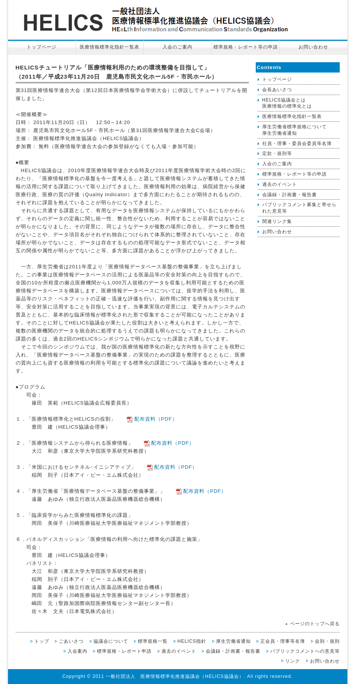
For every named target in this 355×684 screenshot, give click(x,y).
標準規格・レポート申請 (124, 651)
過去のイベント (279, 184)
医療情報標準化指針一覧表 (109, 47)
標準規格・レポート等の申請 (245, 47)
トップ (41, 641)
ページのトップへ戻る (315, 623)
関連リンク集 (277, 221)
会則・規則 (327, 641)
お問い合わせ (313, 47)
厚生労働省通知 (233, 641)
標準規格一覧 (153, 641)
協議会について (111, 641)
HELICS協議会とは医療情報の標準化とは (287, 103)
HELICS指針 (192, 641)
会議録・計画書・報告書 (289, 194)
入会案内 (77, 651)
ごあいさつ (71, 641)
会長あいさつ (277, 89)
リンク (292, 661)
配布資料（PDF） (155, 419)
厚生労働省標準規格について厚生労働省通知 (294, 130)
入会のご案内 (177, 47)
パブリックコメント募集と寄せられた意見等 (299, 208)
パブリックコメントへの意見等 (305, 651)
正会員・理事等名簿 (282, 641)
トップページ (41, 47)
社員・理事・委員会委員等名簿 (297, 143)
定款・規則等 (277, 153)
